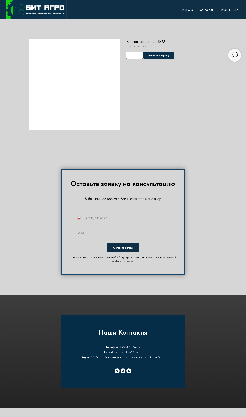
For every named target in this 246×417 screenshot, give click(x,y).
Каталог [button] (206, 10)
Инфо (187, 10)
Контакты (230, 10)
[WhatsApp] (123, 370)
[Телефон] (117, 370)
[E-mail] (128, 370)
